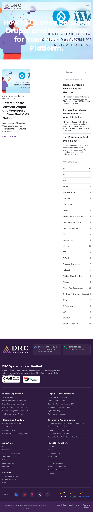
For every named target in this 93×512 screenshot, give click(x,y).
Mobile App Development (73, 288)
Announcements (54, 453)
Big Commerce (69, 192)
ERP (64, 252)
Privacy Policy (60, 505)
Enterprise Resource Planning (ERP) (61, 404)
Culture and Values (9, 479)
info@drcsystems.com (76, 349)
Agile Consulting (54, 411)
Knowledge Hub (8, 463)
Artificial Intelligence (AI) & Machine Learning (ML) (66, 423)
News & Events (53, 460)
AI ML (65, 180)
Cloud (65, 210)
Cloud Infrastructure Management (15, 433)
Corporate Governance (11, 453)
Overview (51, 446)
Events (4, 483)
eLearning (67, 246)
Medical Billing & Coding (72, 276)
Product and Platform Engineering (60, 407)
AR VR (65, 186)
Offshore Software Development (76, 294)
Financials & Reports (55, 463)
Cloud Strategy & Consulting (12, 423)
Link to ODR (52, 473)
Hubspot (66, 270)
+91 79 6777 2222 (74, 347)
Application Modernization (57, 397)
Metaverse (67, 282)
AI (64, 174)
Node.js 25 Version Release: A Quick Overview (73, 88)
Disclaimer (87, 505)
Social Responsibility (9, 456)
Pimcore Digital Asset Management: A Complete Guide (75, 113)
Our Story (5, 446)
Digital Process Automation (58, 401)
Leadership (6, 450)
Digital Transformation (71, 228)
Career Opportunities (10, 476)
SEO (64, 312)
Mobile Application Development (14, 401)
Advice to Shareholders (56, 470)
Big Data (66, 198)
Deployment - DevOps (72, 222)
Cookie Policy (74, 505)
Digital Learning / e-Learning (13, 404)
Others (65, 300)
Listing (4, 460)
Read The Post (9, 136)
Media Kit (5, 466)
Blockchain (67, 204)
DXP (65, 234)
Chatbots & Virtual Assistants (59, 433)
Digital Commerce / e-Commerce (14, 407)
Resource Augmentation (57, 414)
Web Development (70, 324)
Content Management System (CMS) (15, 411)
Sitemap (87, 507)
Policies (51, 450)
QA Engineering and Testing (12, 414)
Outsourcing (68, 306)
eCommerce (68, 240)
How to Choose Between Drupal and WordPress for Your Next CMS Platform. (15, 110)
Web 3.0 (66, 318)
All (64, 168)
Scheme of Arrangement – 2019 (59, 466)
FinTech (66, 258)
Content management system (13, 97)
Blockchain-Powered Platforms (59, 427)
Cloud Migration (8, 427)
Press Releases (53, 456)
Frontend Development (72, 264)
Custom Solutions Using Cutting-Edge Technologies (67, 437)
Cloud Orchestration (9, 430)
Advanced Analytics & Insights (59, 430)
